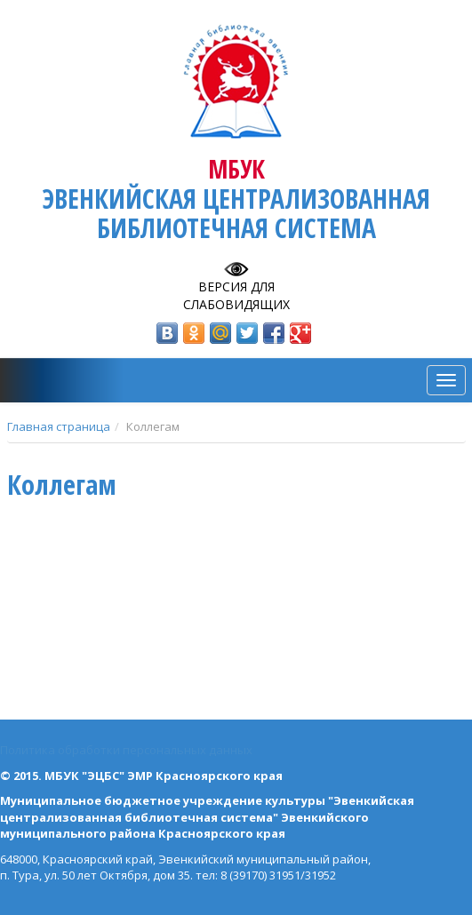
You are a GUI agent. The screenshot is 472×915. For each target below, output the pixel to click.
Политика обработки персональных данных (126, 750)
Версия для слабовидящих (236, 295)
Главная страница (58, 426)
